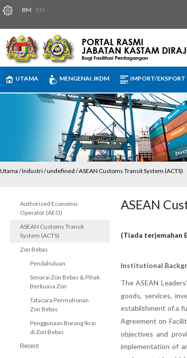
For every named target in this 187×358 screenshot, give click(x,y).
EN (40, 9)
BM (26, 9)
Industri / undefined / (50, 171)
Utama (9, 171)
